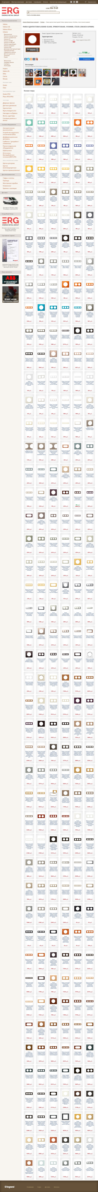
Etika (4, 74)
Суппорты (7, 64)
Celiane (5, 32)
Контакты (56, 1187)
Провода (6, 181)
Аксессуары (7, 65)
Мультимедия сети (9, 111)
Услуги (39, 1187)
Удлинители (7, 108)
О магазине (6, 2)
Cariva (5, 76)
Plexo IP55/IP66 (8, 97)
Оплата (45, 2)
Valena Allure (7, 29)
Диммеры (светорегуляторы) (12, 49)
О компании (30, 1187)
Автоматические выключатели (8, 129)
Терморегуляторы (9, 50)
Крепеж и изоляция (9, 188)
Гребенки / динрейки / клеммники (11, 142)
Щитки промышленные (11, 170)
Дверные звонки (9, 103)
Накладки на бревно (10, 113)
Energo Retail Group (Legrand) (31, 22)
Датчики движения (9, 54)
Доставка (29, 2)
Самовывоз (37, 2)
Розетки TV (7, 39)
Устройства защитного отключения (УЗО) (11, 133)
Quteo (5, 85)
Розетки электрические (10, 36)
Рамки (6, 57)
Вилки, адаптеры (9, 116)
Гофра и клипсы (8, 178)
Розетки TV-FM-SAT (9, 42)
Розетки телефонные (10, 37)
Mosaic (5, 79)
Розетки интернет (9, 46)
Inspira (5, 68)
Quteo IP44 (6, 94)
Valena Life (6, 27)
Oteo (4, 88)
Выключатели (8, 34)
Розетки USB (7, 47)
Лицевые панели (9, 62)
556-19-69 (52, 7)
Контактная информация (58, 2)
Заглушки (7, 55)
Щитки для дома (9, 163)
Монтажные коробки (10, 183)
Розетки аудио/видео (10, 44)
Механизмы (7, 61)
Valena (5, 24)
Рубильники (7, 150)
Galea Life (6, 71)
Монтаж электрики (17, 2)
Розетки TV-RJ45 (8, 41)
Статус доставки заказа (33, 15)
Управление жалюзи (10, 52)
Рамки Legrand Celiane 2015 (83, 40)
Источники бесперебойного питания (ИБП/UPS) (9, 155)
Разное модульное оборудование (9, 147)
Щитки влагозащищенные (9, 167)
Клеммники (7, 186)
